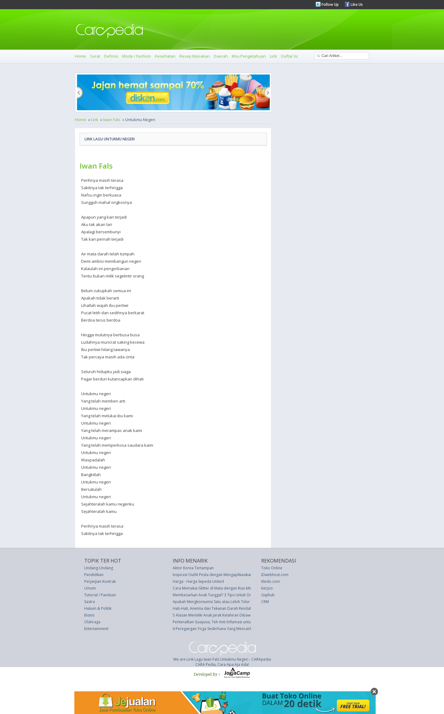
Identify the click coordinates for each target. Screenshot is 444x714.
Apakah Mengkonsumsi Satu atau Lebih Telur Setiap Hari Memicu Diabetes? (237, 601)
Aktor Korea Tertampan (193, 568)
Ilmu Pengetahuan (249, 56)
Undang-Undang (98, 568)
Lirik (273, 56)
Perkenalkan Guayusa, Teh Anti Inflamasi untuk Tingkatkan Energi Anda (233, 621)
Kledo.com (270, 581)
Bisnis (89, 615)
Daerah (221, 56)
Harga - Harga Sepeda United (198, 581)
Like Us (356, 4)
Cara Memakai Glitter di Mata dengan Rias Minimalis (217, 588)
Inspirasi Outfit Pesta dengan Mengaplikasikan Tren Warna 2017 (228, 574)
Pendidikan (93, 574)
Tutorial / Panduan (100, 595)
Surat (95, 56)
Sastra (89, 601)
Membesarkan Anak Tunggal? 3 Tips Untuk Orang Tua (219, 595)
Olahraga (92, 621)
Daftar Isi (289, 56)
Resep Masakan (194, 56)
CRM (265, 601)
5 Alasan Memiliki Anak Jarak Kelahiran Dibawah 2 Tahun (221, 615)
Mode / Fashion (136, 56)
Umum (90, 588)
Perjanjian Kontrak (100, 581)
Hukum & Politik (97, 608)
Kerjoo (267, 588)
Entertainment (96, 628)
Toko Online (271, 568)
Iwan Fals (111, 119)
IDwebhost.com (274, 574)
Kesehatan (165, 56)
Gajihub (268, 595)
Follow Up (330, 4)
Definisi (111, 56)
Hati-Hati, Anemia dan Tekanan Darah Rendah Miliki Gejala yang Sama (233, 608)
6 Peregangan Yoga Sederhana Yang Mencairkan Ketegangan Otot (230, 628)
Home (80, 56)
